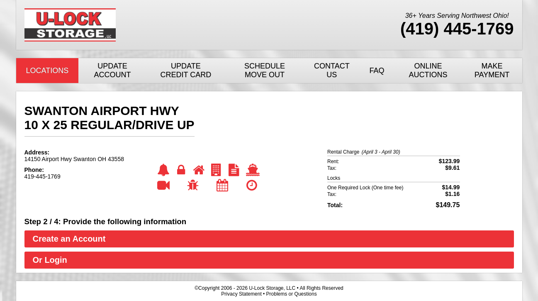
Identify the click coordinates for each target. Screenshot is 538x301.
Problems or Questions (291, 294)
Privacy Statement (241, 294)
